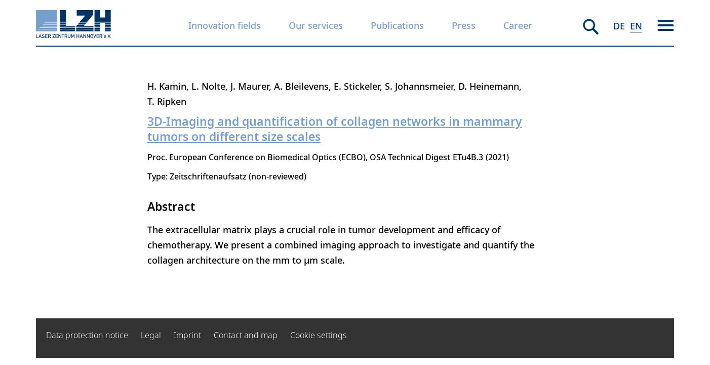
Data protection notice (87, 335)
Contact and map (246, 335)
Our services (316, 25)
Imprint (187, 335)
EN (636, 26)
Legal (151, 335)
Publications (397, 25)
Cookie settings (318, 335)
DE (619, 26)
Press (464, 25)
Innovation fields (224, 25)
